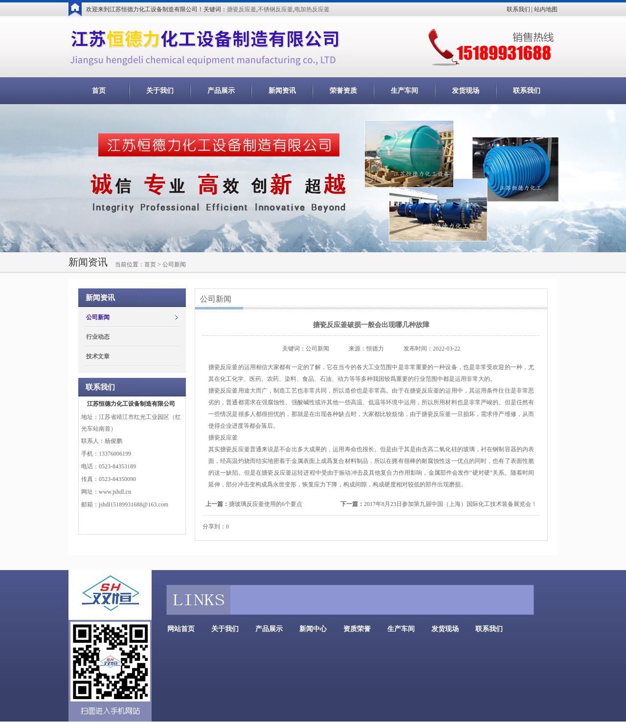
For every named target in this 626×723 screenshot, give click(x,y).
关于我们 (160, 90)
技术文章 (98, 356)
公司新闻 (98, 317)
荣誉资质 (343, 90)
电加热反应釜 (312, 9)
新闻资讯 (282, 90)
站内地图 (546, 9)
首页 (99, 90)
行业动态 (98, 336)
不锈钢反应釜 (275, 9)
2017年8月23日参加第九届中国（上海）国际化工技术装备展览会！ (450, 504)
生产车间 (404, 90)
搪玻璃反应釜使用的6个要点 (265, 504)
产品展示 (221, 90)
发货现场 (465, 90)
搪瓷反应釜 (241, 9)
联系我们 (518, 9)
